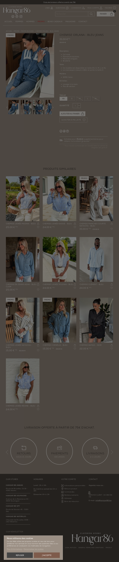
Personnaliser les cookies (34, 549)
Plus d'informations (14, 549)
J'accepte (46, 555)
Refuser (20, 555)
